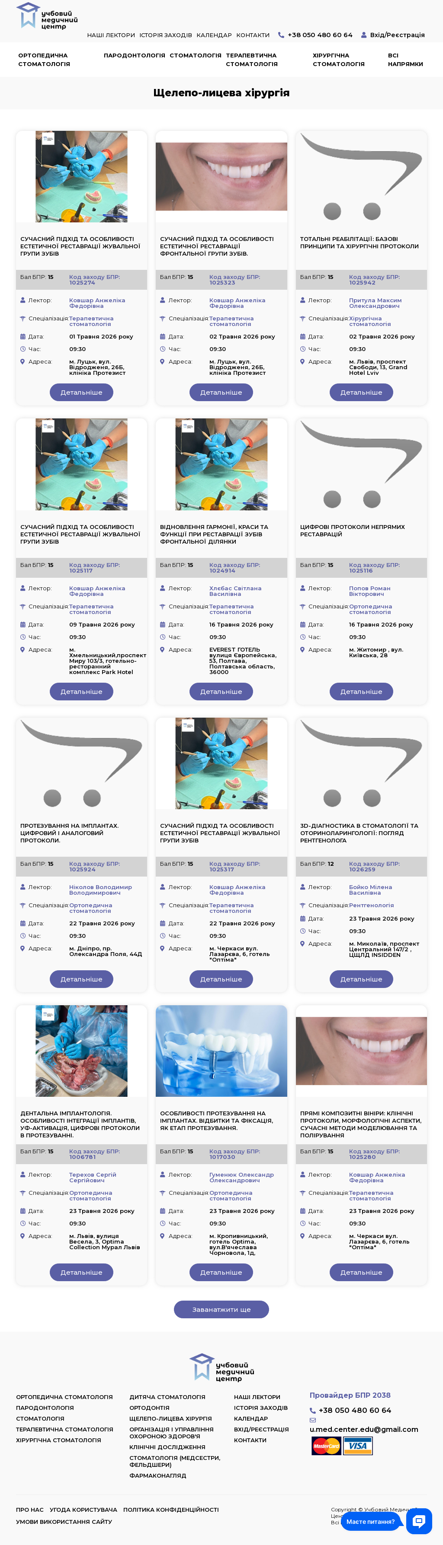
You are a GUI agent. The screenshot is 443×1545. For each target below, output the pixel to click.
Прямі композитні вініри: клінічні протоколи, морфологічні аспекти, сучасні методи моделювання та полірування (360, 1124)
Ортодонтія (149, 1407)
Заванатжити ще (222, 1309)
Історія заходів (165, 35)
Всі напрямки (405, 59)
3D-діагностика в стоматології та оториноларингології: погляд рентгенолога (359, 833)
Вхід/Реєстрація (397, 35)
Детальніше (82, 392)
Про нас (30, 1509)
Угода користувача (83, 1509)
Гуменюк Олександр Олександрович (241, 1177)
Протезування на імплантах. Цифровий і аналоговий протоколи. (69, 833)
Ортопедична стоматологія (44, 59)
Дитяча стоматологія (167, 1396)
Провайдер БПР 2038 (350, 1395)
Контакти (253, 35)
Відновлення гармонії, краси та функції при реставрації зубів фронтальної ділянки (214, 534)
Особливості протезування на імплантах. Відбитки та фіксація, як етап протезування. (216, 1120)
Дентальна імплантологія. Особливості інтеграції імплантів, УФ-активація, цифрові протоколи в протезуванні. (80, 1124)
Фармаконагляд (157, 1475)
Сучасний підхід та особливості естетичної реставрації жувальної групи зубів (80, 246)
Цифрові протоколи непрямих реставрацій (352, 530)
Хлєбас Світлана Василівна (235, 591)
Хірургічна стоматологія (339, 59)
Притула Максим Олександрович (375, 303)
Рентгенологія (371, 905)
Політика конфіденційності (171, 1509)
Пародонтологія (134, 55)
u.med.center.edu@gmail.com (364, 1429)
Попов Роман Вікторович (370, 591)
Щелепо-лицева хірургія (170, 1418)
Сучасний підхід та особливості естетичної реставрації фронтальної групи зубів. (217, 246)
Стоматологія (196, 55)
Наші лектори (111, 35)
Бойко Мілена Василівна (370, 889)
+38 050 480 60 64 (320, 35)
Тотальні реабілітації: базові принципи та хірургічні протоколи (359, 242)
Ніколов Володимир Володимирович (100, 889)
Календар (214, 35)
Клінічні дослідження (167, 1447)
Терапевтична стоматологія (252, 59)
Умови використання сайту (64, 1521)
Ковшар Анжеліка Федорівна (97, 303)
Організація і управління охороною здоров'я (171, 1433)
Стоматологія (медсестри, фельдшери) (174, 1461)
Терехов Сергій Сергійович (92, 1177)
